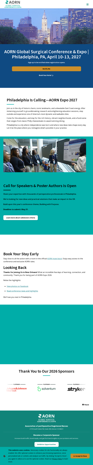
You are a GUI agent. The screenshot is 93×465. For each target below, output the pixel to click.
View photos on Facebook (17, 286)
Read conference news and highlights (22, 291)
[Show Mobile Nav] (88, 4)
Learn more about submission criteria (20, 218)
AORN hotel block (54, 258)
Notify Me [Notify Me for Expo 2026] (46, 69)
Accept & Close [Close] (80, 456)
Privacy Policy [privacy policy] (57, 459)
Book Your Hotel (46, 75)
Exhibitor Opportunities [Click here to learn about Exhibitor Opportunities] (46, 444)
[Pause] (86, 405)
